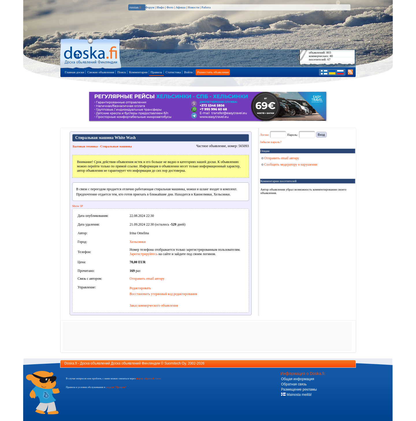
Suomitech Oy (175, 363)
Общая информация (297, 379)
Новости (193, 7)
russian (135, 7)
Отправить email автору (147, 279)
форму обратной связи (148, 378)
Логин (264, 134)
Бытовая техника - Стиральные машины (102, 146)
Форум (149, 7)
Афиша (180, 7)
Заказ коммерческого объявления (154, 305)
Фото (169, 7)
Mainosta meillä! (296, 395)
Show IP (77, 206)
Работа (206, 7)
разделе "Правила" (116, 387)
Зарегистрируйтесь (144, 254)
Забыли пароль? (271, 142)
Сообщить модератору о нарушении (289, 164)
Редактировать (140, 288)
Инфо (160, 7)
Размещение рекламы (299, 389)
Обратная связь (294, 384)
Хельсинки (138, 242)
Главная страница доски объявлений (91, 52)
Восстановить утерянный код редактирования (163, 294)
